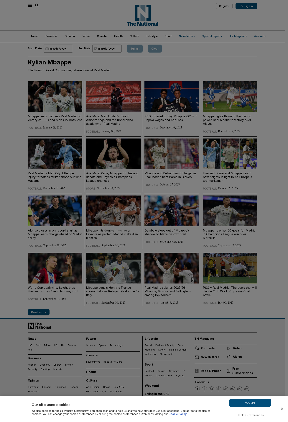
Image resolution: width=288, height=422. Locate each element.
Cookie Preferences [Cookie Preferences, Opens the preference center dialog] (250, 415)
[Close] (282, 409)
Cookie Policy (178, 414)
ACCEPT (250, 402)
